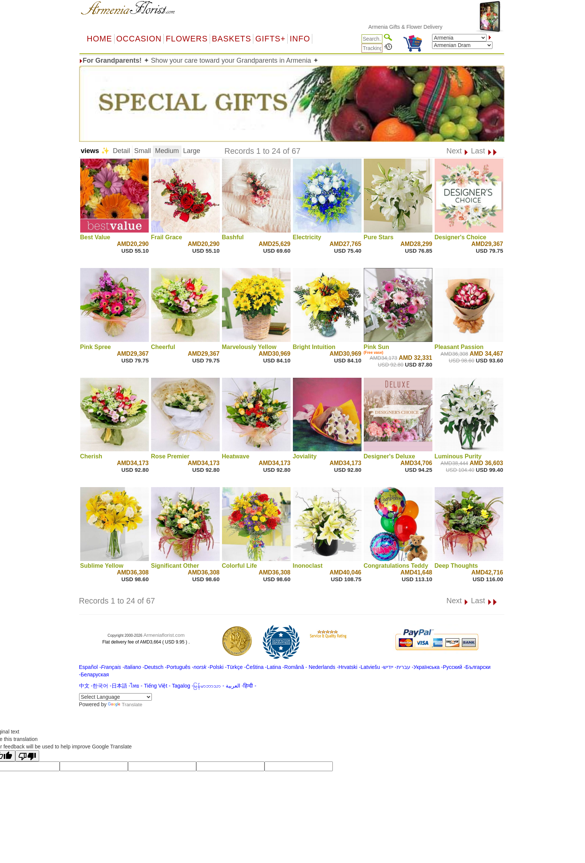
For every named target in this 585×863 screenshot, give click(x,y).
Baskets (231, 38)
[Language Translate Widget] (115, 697)
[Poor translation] (27, 755)
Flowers (186, 38)
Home (99, 38)
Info (300, 38)
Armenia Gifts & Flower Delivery (411, 27)
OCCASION (139, 38)
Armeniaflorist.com (163, 635)
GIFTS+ (270, 38)
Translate (125, 704)
